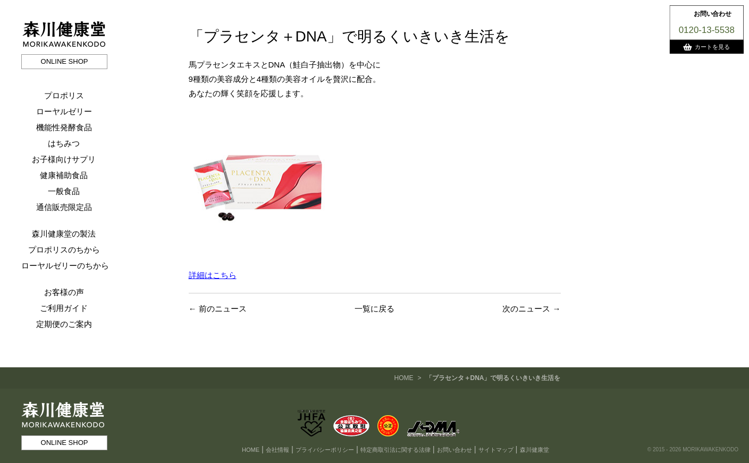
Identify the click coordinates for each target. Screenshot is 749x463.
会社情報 (277, 450)
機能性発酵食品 (64, 127)
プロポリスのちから (64, 249)
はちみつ (64, 143)
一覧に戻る (374, 308)
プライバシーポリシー (325, 450)
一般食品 (64, 191)
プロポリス (64, 95)
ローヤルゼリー (64, 111)
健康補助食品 (64, 175)
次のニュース (526, 308)
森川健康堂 (534, 450)
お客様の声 (64, 292)
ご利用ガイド (64, 308)
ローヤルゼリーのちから (65, 265)
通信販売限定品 (64, 207)
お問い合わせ (454, 450)
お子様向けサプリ (64, 159)
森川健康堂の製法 (64, 233)
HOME (403, 378)
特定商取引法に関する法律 (395, 450)
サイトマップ (496, 450)
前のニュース (223, 308)
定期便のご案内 (64, 324)
